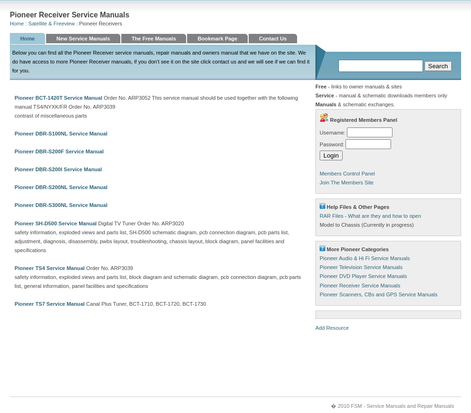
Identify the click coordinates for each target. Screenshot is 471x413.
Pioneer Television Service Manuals (361, 267)
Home (17, 23)
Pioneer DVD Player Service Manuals (363, 276)
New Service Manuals (83, 38)
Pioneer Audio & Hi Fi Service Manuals (365, 258)
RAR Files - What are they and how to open (370, 216)
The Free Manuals (154, 38)
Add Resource (332, 328)
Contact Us (273, 38)
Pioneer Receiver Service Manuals (360, 285)
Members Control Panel (347, 173)
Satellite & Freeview (51, 23)
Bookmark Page (217, 38)
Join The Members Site (347, 182)
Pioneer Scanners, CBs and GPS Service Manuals (379, 294)
